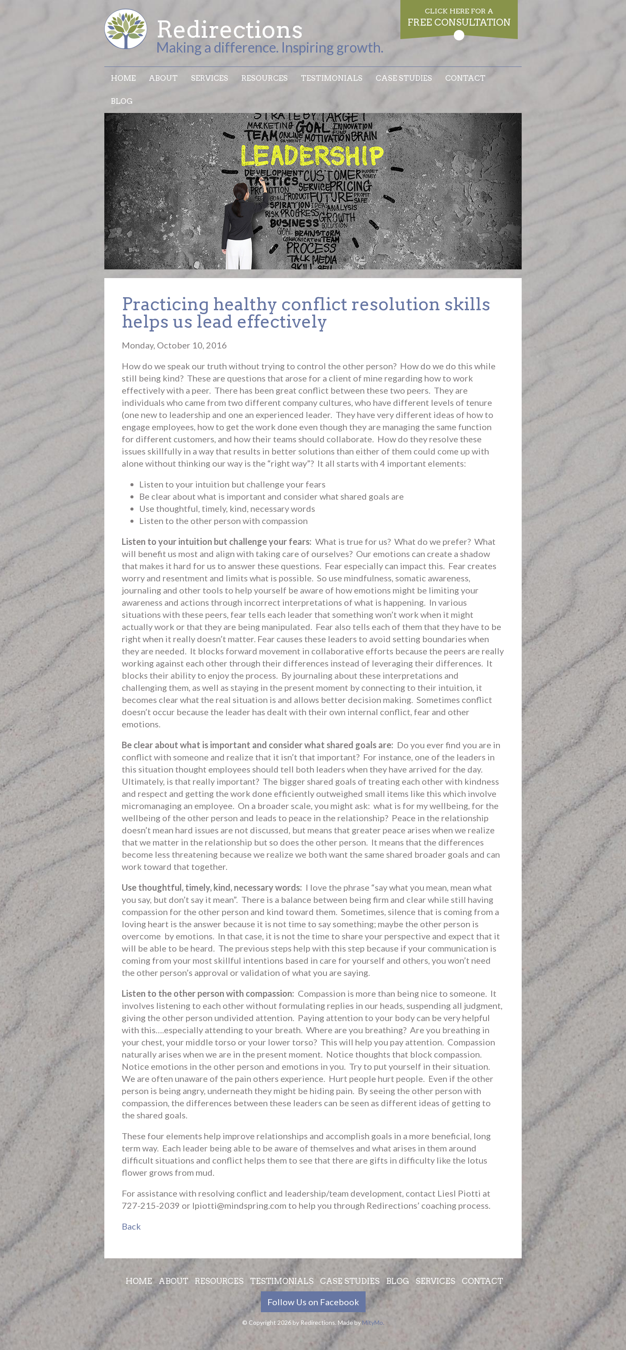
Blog (122, 101)
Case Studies (404, 78)
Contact (465, 78)
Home (123, 78)
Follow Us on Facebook (313, 1302)
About (163, 78)
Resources (264, 78)
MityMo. (373, 1322)
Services (209, 78)
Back (131, 1226)
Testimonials (332, 78)
